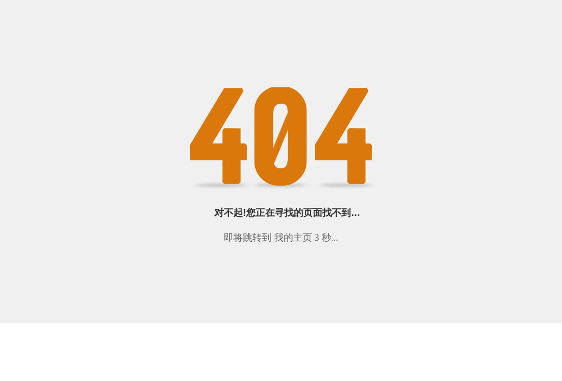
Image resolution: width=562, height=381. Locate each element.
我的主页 (293, 237)
